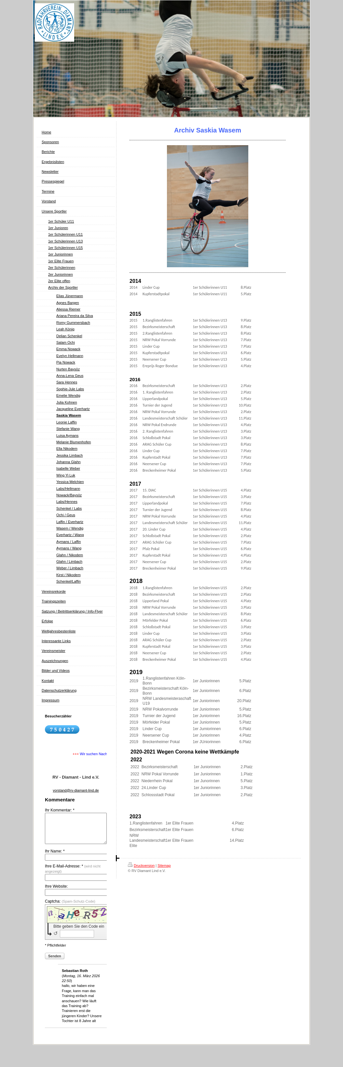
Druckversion (141, 865)
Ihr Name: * (55, 857)
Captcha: (70, 907)
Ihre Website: (56, 892)
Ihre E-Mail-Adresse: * (73, 874)
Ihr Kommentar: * (60, 810)
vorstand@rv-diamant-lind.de (76, 790)
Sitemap (164, 865)
